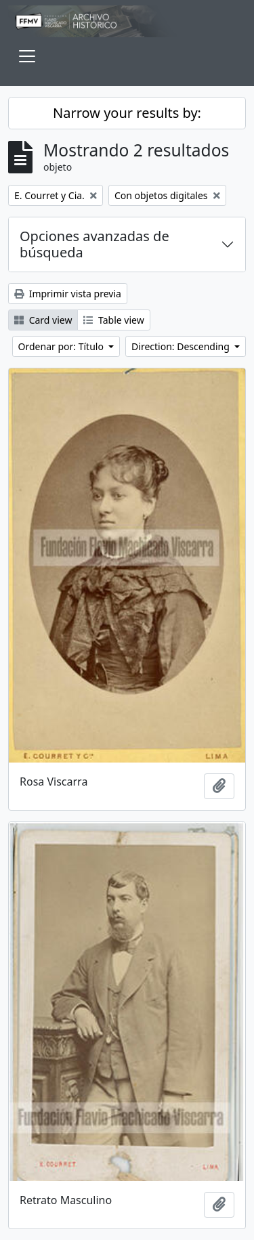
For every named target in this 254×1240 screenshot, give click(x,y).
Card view (43, 320)
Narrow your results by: (127, 113)
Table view (113, 320)
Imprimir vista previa (67, 293)
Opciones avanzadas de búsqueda (94, 244)
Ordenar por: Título (62, 346)
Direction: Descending (181, 346)
